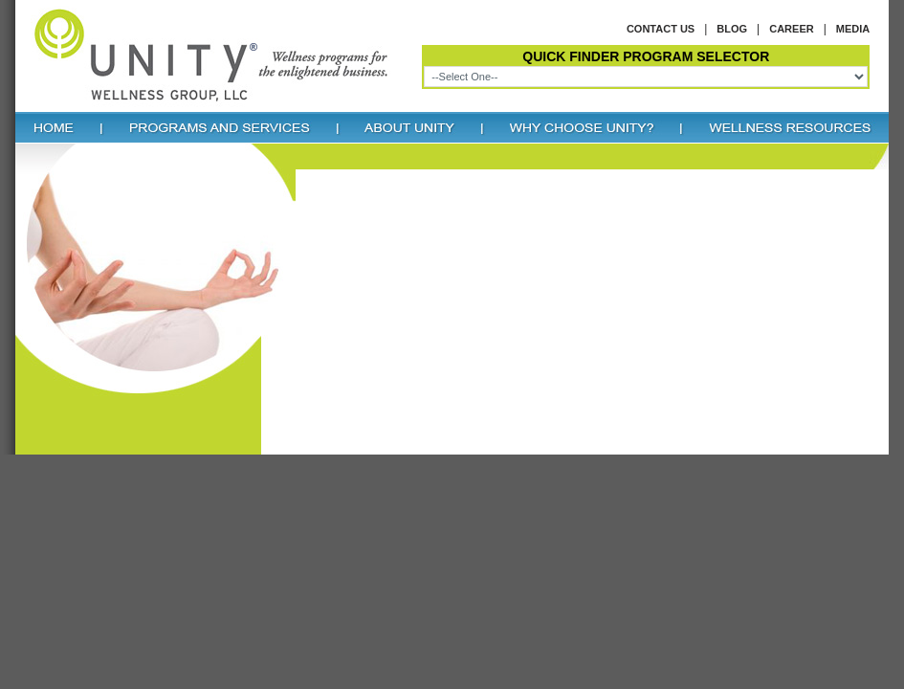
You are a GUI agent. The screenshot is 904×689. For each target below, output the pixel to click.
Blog (732, 28)
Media (853, 28)
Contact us (661, 28)
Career (791, 28)
